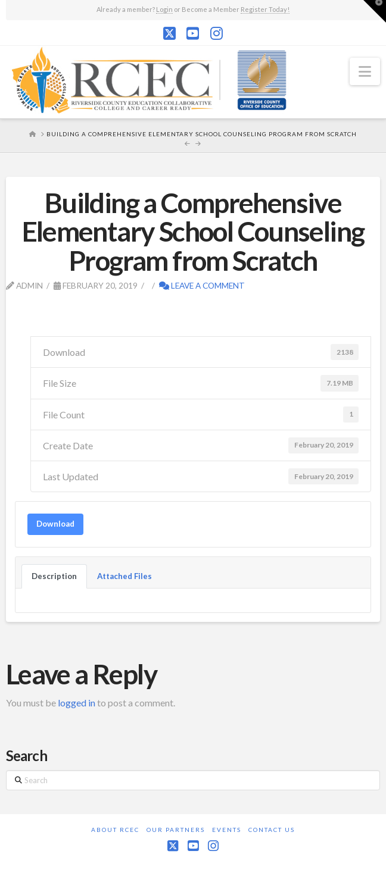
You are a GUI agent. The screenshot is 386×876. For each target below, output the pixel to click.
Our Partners (176, 829)
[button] (365, 71)
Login (164, 9)
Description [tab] (54, 576)
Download (55, 523)
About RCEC (115, 829)
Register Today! (265, 9)
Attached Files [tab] (124, 576)
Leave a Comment (202, 285)
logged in (76, 702)
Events (226, 829)
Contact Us (271, 829)
